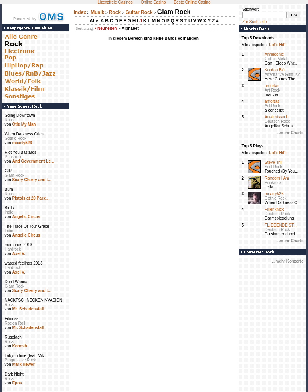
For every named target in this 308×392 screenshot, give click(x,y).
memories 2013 (18, 245)
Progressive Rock (20, 360)
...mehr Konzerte (287, 261)
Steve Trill (273, 162)
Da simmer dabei (280, 234)
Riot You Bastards (21, 152)
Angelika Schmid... (281, 126)
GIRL (9, 171)
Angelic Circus (26, 216)
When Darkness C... (282, 202)
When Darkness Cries (24, 134)
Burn (9, 189)
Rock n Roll (15, 323)
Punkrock (13, 157)
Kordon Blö (274, 70)
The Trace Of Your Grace (27, 226)
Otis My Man (24, 124)
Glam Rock (14, 175)
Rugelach (13, 337)
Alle (93, 21)
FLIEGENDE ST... (280, 225)
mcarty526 (22, 143)
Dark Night (14, 374)
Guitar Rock (138, 12)
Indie (9, 212)
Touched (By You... (281, 171)
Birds (9, 208)
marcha (271, 94)
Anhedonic (274, 54)
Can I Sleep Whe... (281, 63)
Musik (97, 12)
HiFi (282, 45)
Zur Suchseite (254, 22)
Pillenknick (274, 209)
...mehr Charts (289, 133)
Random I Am (277, 178)
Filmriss (11, 318)
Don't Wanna (16, 282)
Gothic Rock (15, 138)
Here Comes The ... (282, 79)
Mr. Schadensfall (28, 309)
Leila (269, 187)
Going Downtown (20, 115)
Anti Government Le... (33, 161)
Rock (9, 120)
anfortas (272, 86)
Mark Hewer (23, 364)
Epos (17, 383)
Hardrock (13, 249)
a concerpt (274, 110)
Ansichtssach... (278, 117)
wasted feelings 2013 (24, 263)
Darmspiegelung (279, 218)
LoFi (273, 45)
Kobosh (19, 346)
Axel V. (18, 253)
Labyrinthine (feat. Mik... (26, 355)
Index (80, 12)
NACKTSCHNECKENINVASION (34, 300)
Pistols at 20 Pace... (30, 198)
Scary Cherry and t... (31, 180)
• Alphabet (129, 28)
